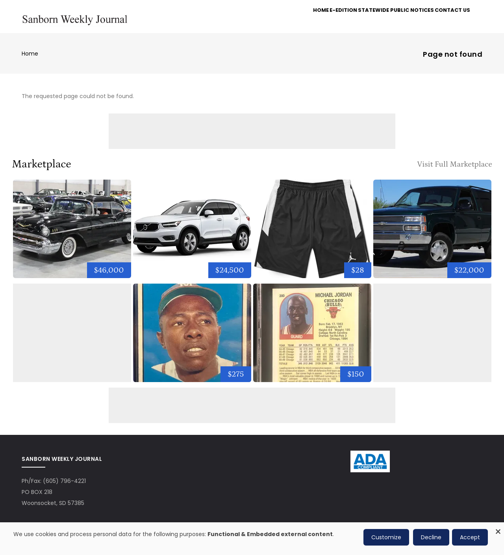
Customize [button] (386, 537)
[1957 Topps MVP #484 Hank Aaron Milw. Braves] (192, 336)
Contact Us (449, 20)
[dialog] (252, 538)
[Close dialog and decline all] (498, 527)
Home (301, 20)
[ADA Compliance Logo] (370, 460)
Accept (470, 537)
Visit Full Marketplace (454, 167)
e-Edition (330, 20)
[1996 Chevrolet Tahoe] (432, 232)
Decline (431, 537)
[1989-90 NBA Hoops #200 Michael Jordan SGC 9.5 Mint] (312, 336)
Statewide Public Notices (388, 20)
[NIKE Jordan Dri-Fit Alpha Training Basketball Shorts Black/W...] (312, 232)
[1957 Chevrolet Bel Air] (72, 232)
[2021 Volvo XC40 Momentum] (192, 232)
